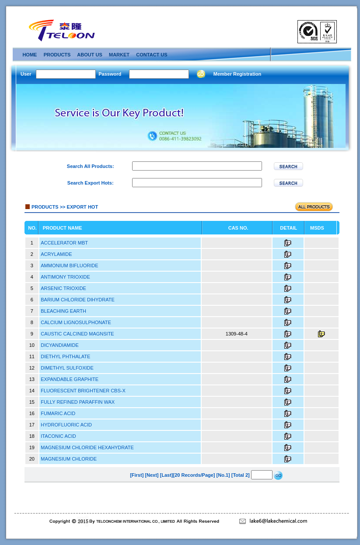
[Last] (166, 475)
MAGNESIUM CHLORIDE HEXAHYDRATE (87, 447)
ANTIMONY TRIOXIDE (65, 276)
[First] (136, 475)
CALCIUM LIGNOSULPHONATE (76, 322)
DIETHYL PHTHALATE (65, 356)
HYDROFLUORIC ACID (66, 424)
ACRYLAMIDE (56, 254)
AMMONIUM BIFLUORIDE (69, 265)
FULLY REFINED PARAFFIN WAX (78, 402)
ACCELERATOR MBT (64, 242)
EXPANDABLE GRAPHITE (69, 379)
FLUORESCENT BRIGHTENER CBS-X (83, 390)
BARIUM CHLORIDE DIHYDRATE (77, 299)
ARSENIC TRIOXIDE (63, 288)
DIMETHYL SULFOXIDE (67, 367)
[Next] (151, 475)
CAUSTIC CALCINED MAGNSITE (77, 333)
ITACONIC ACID (58, 436)
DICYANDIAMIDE (60, 345)
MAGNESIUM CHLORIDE (69, 458)
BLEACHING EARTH (63, 311)
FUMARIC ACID (58, 413)
